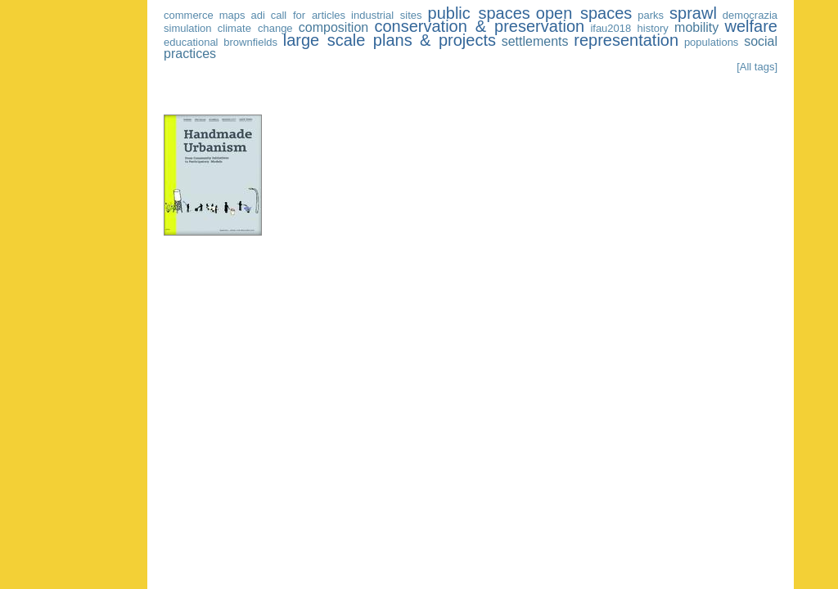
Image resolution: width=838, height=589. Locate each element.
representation (626, 40)
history (653, 28)
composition (333, 27)
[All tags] (757, 67)
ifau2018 (610, 28)
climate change (255, 28)
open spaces (584, 13)
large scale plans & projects (389, 40)
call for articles (308, 15)
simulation (188, 28)
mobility (696, 27)
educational (191, 42)
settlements (535, 41)
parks (651, 15)
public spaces (479, 13)
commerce (189, 15)
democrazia (750, 15)
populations (711, 42)
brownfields (250, 42)
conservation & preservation (479, 26)
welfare (751, 26)
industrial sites (386, 15)
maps (232, 15)
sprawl (693, 13)
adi (257, 15)
